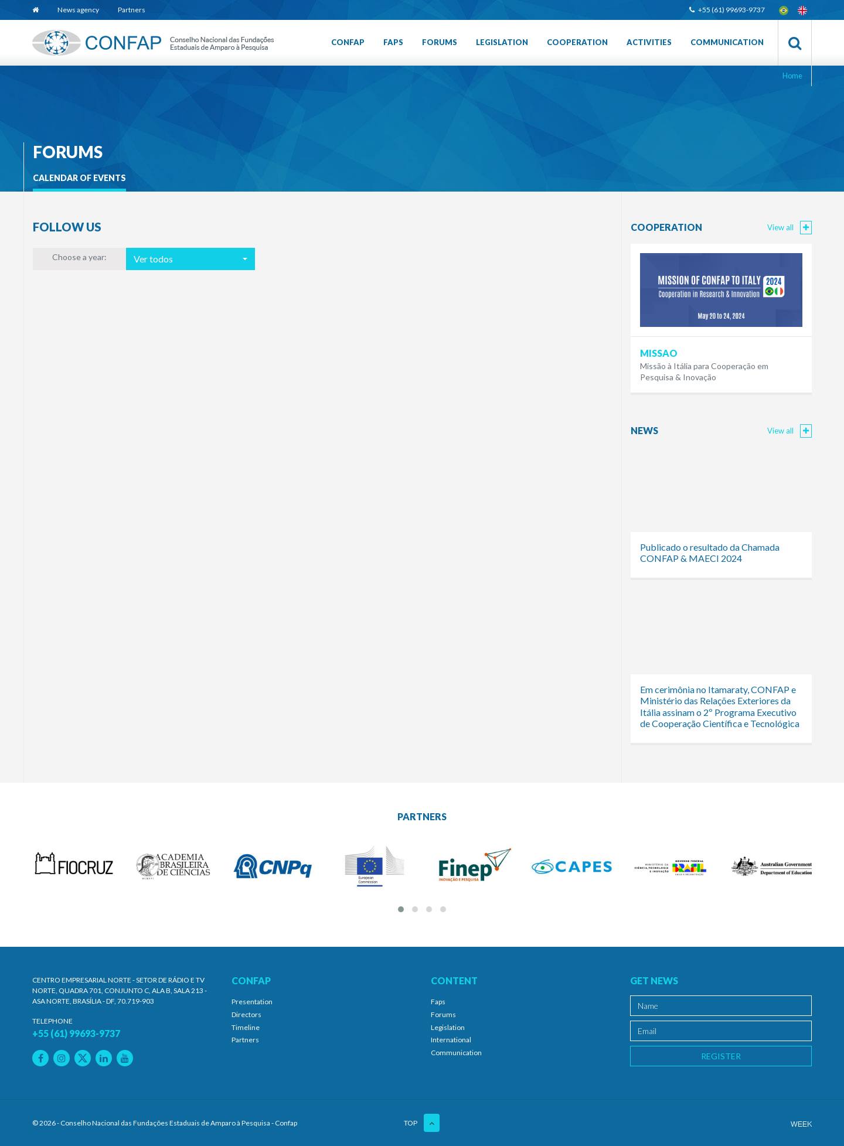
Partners (131, 9)
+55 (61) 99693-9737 (727, 9)
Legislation (502, 42)
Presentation (252, 1001)
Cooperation (577, 42)
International (451, 1039)
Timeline (246, 1027)
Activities (649, 42)
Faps (393, 42)
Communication (727, 42)
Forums (439, 42)
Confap (348, 42)
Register (721, 1056)
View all (789, 227)
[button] (190, 259)
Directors (246, 1014)
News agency (78, 9)
